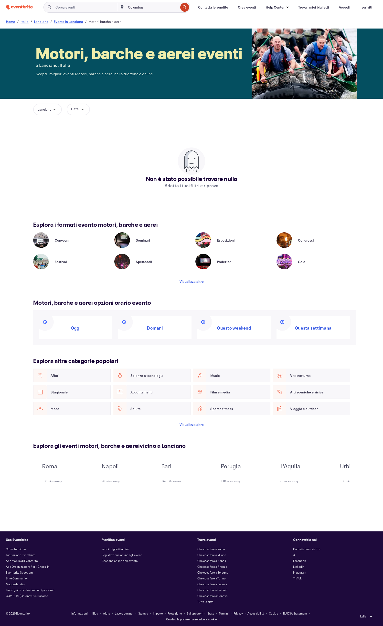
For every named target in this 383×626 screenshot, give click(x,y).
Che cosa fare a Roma (211, 549)
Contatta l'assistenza (306, 549)
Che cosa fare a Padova (212, 584)
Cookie (273, 613)
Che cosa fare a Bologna (212, 572)
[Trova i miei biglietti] (313, 7)
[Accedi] (344, 7)
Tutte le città (205, 602)
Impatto (158, 613)
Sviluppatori (194, 613)
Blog (95, 613)
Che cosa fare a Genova (212, 596)
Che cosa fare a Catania (212, 590)
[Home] (19, 7)
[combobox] (153, 7)
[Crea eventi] (247, 7)
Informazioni (79, 613)
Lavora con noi (124, 613)
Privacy (238, 613)
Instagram (299, 572)
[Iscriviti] (366, 7)
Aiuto (106, 613)
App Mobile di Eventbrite (22, 561)
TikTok (297, 578)
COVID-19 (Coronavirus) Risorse (27, 596)
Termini (224, 613)
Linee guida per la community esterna (30, 590)
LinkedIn (298, 566)
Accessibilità (255, 613)
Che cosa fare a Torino (211, 578)
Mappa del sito (15, 584)
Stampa (143, 613)
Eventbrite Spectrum (19, 572)
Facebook (299, 561)
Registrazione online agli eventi (122, 555)
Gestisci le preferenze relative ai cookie (191, 619)
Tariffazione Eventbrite (20, 555)
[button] (277, 7)
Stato (210, 613)
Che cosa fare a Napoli (211, 561)
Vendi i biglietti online (115, 549)
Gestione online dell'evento (120, 561)
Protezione (175, 613)
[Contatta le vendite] (213, 7)
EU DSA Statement (295, 613)
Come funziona (16, 549)
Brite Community (17, 578)
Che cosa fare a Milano (211, 555)
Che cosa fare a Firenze (212, 566)
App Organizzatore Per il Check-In (28, 566)
